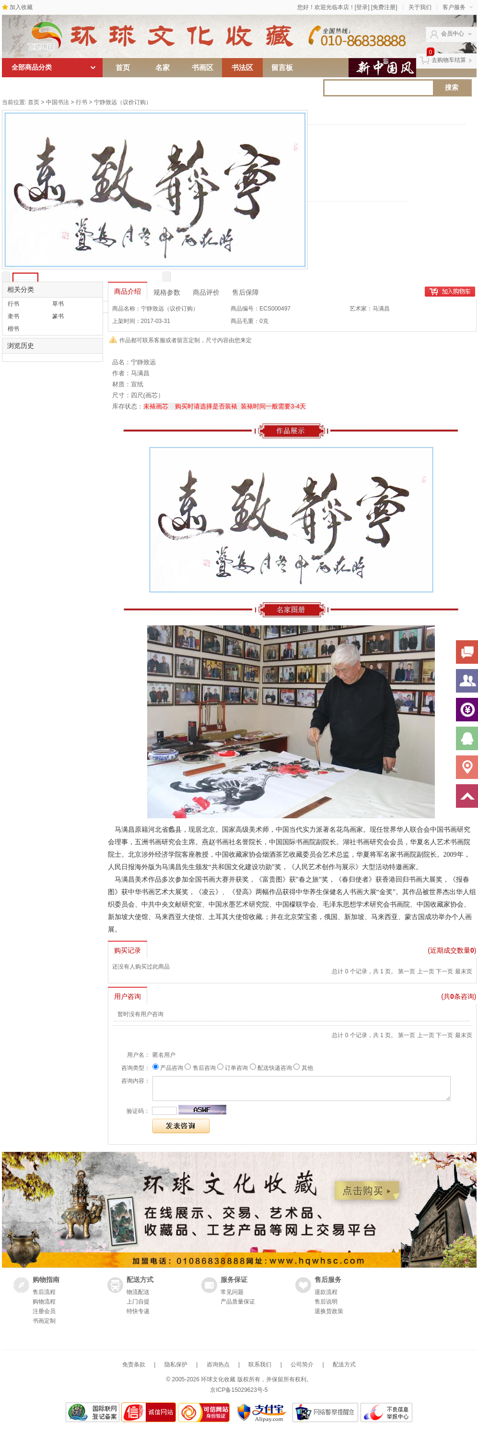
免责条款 (133, 1364)
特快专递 (138, 1311)
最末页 (463, 971)
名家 (162, 68)
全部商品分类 (55, 67)
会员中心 (452, 33)
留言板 (282, 68)
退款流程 (326, 1292)
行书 (81, 102)
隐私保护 (175, 1364)
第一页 (406, 971)
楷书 (13, 328)
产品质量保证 (238, 1301)
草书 (58, 303)
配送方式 (344, 1364)
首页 (123, 68)
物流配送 (138, 1292)
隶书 (13, 316)
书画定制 (44, 1320)
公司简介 (302, 1364)
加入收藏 (21, 7)
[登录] (362, 7)
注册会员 (44, 1311)
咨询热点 (218, 1364)
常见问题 (232, 1292)
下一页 (444, 971)
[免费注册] (384, 7)
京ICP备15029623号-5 (239, 1390)
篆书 (58, 316)
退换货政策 (329, 1311)
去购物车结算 (448, 60)
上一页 (425, 971)
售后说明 (326, 1301)
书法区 (242, 68)
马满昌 (381, 308)
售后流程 (44, 1292)
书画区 (202, 68)
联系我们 (259, 1364)
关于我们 (419, 7)
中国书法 (57, 102)
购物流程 (44, 1301)
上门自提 (138, 1301)
